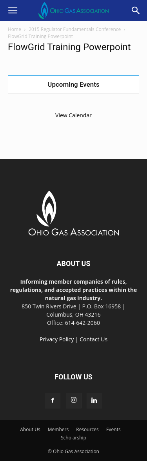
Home (14, 29)
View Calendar (73, 115)
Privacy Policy (57, 339)
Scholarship (73, 437)
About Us (30, 429)
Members (58, 429)
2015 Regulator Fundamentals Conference (75, 29)
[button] (12, 10)
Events (113, 429)
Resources (87, 429)
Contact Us (93, 339)
